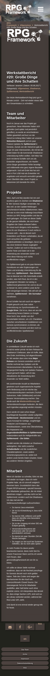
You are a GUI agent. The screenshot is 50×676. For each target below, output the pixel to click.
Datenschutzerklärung (25, 663)
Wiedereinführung (28, 401)
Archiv (25, 654)
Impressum (25, 659)
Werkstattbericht (26, 91)
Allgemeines (25, 25)
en (25, 639)
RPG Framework (12, 24)
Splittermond (12, 91)
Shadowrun (35, 88)
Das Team (25, 650)
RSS (40, 624)
